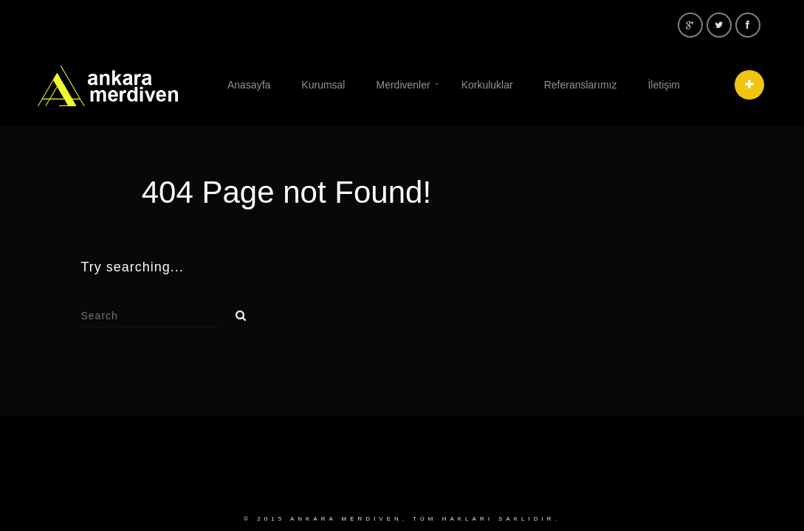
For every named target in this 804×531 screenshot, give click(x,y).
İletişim (663, 85)
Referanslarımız (580, 85)
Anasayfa (248, 85)
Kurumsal (323, 85)
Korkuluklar (487, 85)
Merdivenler (403, 85)
